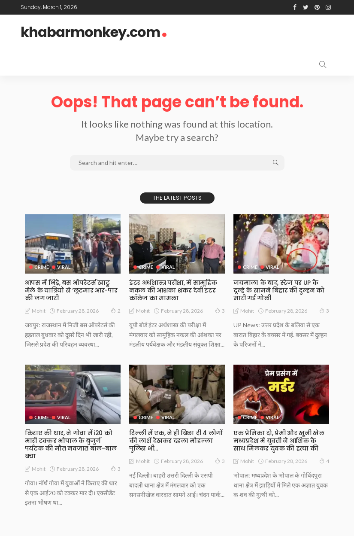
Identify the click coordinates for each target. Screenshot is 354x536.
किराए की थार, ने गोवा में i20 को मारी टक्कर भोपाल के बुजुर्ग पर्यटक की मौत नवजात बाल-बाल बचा (73, 441)
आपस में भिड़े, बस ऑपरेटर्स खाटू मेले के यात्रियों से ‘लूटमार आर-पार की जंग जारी (71, 290)
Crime (41, 267)
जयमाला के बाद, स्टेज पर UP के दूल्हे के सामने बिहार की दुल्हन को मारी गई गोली (278, 290)
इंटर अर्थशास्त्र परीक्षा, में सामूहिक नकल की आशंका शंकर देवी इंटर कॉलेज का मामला (173, 290)
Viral (64, 267)
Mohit (38, 311)
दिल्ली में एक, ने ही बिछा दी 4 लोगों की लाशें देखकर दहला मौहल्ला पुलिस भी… (175, 441)
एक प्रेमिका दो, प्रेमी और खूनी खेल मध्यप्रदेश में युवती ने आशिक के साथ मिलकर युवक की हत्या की (281, 441)
